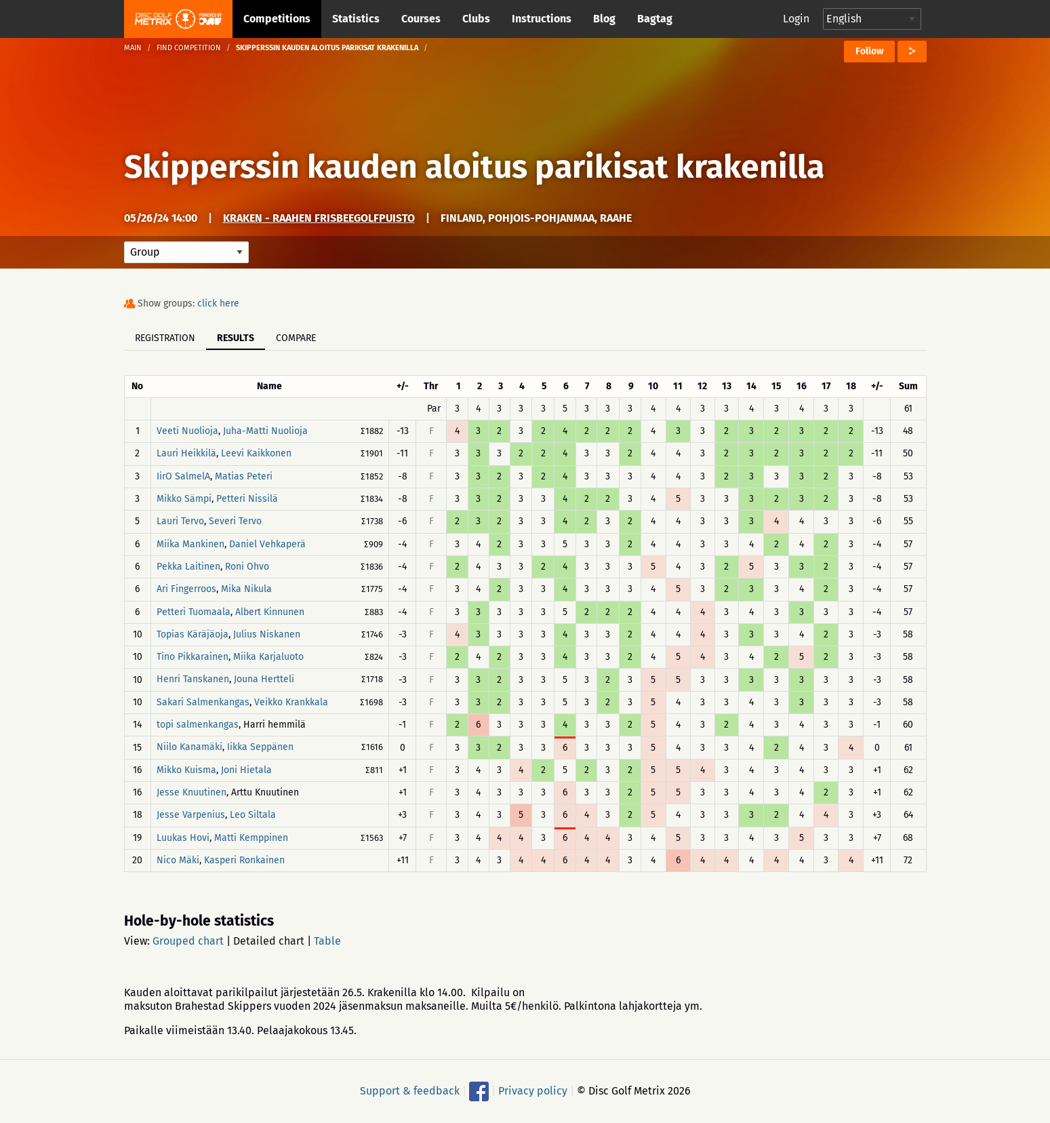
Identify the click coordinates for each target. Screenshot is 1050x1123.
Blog (604, 18)
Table (327, 940)
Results (235, 338)
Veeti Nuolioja (187, 431)
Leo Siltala (253, 815)
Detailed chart (268, 940)
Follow (869, 51)
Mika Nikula (246, 589)
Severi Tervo (235, 522)
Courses (421, 18)
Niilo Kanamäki (189, 747)
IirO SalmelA (183, 476)
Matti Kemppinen (251, 838)
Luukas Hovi (183, 838)
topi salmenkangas (198, 724)
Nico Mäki (178, 860)
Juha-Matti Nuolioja (265, 431)
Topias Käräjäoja (192, 634)
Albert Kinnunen (269, 612)
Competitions (276, 18)
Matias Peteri (243, 476)
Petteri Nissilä (247, 499)
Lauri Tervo (180, 522)
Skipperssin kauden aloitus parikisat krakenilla (474, 166)
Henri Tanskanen (193, 680)
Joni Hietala (246, 770)
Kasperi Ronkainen (244, 860)
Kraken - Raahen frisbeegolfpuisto (319, 218)
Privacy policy (532, 1090)
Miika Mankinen (190, 544)
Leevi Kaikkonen (256, 454)
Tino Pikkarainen (192, 657)
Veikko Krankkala (291, 702)
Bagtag (654, 18)
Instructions (541, 18)
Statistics (356, 18)
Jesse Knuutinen (191, 792)
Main (133, 47)
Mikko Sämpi (184, 499)
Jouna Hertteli (264, 680)
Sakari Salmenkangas (203, 702)
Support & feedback (410, 1090)
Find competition (189, 47)
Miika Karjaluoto (268, 657)
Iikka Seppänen (260, 747)
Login (796, 18)
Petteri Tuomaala (193, 612)
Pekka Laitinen (188, 566)
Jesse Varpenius (191, 815)
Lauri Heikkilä (186, 454)
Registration (165, 338)
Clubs (476, 18)
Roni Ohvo (247, 566)
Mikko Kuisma (186, 770)
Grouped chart (188, 940)
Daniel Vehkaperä (267, 544)
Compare (296, 338)
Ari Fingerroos (186, 589)
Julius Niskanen (266, 634)
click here (218, 303)
